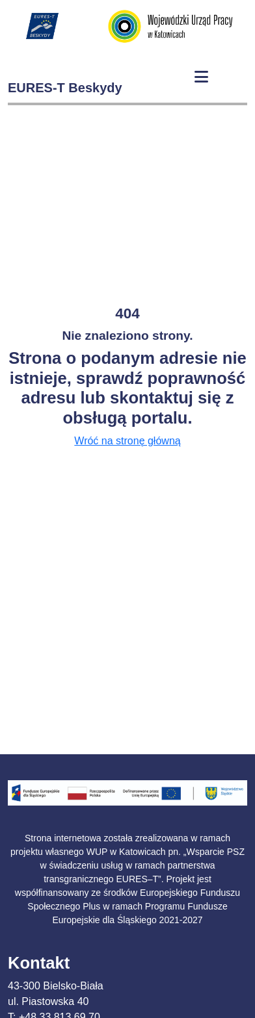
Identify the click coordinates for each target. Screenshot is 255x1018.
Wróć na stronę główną (127, 440)
